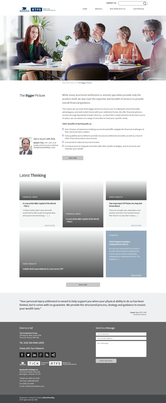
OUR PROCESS (138, 9)
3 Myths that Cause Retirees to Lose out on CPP (43, 269)
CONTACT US (111, 3)
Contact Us (32, 398)
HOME (85, 9)
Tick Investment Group (37, 9)
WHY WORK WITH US (117, 9)
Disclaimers (23, 398)
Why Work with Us (69, 83)
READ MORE (73, 158)
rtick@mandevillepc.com (44, 147)
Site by (45, 398)
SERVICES (98, 9)
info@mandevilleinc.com (34, 386)
